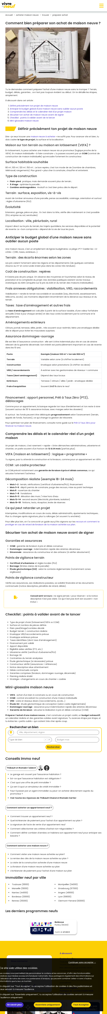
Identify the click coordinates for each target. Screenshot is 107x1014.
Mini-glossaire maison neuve (24, 120)
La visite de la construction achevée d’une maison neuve (38, 862)
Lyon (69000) (64, 896)
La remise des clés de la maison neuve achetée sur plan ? (39, 858)
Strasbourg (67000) (68, 888)
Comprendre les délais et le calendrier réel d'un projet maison (41, 111)
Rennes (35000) (20, 900)
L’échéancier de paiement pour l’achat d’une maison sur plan (41, 870)
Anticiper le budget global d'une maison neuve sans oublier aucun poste (46, 108)
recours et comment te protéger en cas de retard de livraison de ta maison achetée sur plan (52, 523)
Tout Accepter (81, 1004)
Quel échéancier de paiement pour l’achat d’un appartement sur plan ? (46, 820)
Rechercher (53, 747)
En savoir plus (14, 1004)
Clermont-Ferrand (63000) (71, 900)
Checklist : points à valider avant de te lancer (32, 117)
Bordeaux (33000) (21, 896)
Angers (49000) (66, 892)
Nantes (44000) (20, 892)
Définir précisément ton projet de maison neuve (34, 105)
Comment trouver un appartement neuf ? (31, 816)
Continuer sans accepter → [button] (82, 962)
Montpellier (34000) (68, 884)
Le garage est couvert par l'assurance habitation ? (35, 774)
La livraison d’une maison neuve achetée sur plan (35, 866)
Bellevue (59, 922)
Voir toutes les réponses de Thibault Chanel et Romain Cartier (43, 798)
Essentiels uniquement (48, 1004)
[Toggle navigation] (101, 6)
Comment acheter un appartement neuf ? (29, 807)
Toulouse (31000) (20, 884)
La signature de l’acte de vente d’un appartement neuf (37, 824)
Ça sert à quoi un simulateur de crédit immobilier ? (35, 786)
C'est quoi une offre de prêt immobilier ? (30, 782)
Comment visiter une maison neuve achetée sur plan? (37, 854)
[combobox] (30, 739)
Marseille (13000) (20, 888)
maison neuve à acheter (43, 136)
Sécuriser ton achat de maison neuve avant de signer (37, 114)
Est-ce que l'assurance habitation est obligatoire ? (35, 778)
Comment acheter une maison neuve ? (27, 845)
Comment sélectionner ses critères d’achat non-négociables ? (42, 828)
